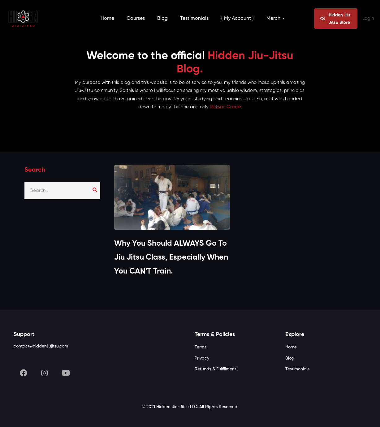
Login (368, 18)
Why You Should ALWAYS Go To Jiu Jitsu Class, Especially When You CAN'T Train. (171, 257)
